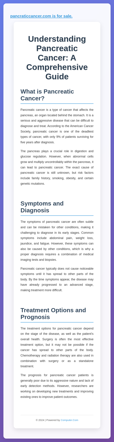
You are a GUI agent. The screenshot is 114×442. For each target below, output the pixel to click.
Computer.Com (69, 420)
